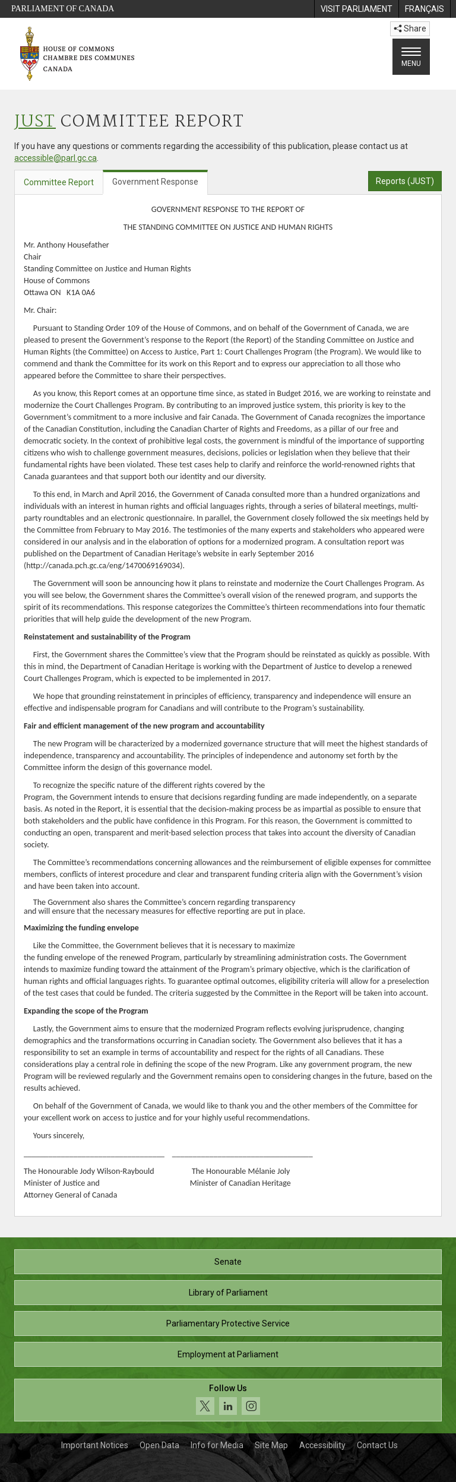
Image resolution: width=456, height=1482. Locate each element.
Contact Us (377, 1445)
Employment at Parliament (228, 1354)
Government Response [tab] (155, 181)
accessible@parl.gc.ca (55, 158)
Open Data (159, 1445)
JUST (35, 122)
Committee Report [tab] (59, 182)
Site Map (271, 1445)
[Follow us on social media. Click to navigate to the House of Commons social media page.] (228, 1400)
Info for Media (217, 1445)
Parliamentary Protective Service (228, 1323)
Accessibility (322, 1445)
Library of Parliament (228, 1292)
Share (410, 28)
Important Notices (94, 1445)
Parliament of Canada (62, 8)
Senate (228, 1261)
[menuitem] (356, 9)
